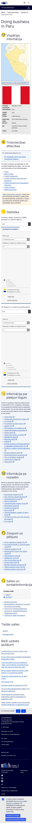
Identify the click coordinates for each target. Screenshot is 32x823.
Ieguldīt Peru (8, 426)
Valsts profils (8, 462)
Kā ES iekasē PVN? (7, 682)
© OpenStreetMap (22, 82)
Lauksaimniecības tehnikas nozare (15, 503)
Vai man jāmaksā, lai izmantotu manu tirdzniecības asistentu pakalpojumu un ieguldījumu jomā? (13, 697)
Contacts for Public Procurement (14, 615)
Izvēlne (28, 8)
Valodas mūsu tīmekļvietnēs (9, 790)
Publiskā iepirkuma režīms (12, 453)
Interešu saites (8, 432)
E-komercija (8, 421)
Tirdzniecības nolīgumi (11, 459)
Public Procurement (10, 189)
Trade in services (9, 187)
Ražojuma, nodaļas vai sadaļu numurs (14, 243)
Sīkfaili (3, 794)
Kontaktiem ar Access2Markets (10, 734)
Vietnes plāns (5, 744)
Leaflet (14, 82)
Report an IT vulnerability (8, 787)
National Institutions (10, 602)
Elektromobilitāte (9, 501)
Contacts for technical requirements (15, 609)
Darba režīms (8, 417)
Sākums (3, 12)
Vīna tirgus (7, 521)
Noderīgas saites (7, 634)
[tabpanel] (16, 267)
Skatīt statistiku (12, 300)
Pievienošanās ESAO (10, 562)
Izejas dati (11, 296)
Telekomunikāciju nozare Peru (13, 567)
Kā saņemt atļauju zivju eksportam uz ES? (14, 685)
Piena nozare (8, 510)
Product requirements (11, 176)
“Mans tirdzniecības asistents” (12, 194)
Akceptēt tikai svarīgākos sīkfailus (16, 819)
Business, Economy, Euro (8, 755)
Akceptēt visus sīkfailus (13, 815)
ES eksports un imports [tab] (10, 229)
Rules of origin (8, 174)
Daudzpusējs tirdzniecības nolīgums (15, 419)
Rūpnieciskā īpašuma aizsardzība (14, 455)
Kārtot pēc (5, 236)
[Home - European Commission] (12, 765)
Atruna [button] (27, 84)
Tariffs (6, 172)
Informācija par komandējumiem (14, 428)
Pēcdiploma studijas (10, 508)
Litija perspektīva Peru (11, 556)
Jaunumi (5, 631)
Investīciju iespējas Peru (11, 549)
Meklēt (29, 3)
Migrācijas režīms (9, 439)
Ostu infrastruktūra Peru (11, 560)
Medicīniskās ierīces (10, 506)
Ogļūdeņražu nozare (10, 558)
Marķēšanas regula (10, 437)
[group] (16, 62)
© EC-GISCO (9, 82)
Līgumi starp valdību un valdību (14, 435)
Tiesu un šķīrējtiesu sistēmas (13, 457)
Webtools (3, 82)
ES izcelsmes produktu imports (14, 423)
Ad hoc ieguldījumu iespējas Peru (14, 542)
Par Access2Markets (7, 741)
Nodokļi (6, 441)
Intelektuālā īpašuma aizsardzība (14, 430)
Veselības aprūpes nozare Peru (14, 569)
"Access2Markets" (6, 717)
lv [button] (24, 3)
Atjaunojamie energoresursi (12, 494)
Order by (5, 319)
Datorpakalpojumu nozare (12, 499)
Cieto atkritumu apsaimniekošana (14, 497)
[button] (15, 62)
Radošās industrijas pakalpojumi (14, 565)
